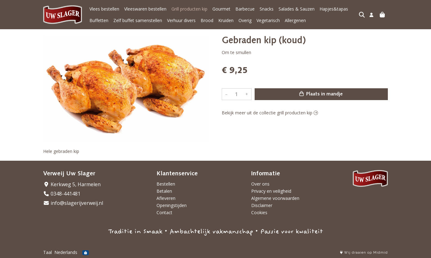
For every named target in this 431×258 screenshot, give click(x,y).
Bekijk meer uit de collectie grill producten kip (270, 113)
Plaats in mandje (321, 94)
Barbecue (245, 9)
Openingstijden (172, 205)
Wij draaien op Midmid (364, 253)
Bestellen (166, 184)
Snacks (267, 9)
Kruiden (226, 20)
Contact (164, 212)
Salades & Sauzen (297, 9)
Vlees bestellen (104, 9)
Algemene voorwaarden (275, 198)
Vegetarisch (268, 20)
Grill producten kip (189, 9)
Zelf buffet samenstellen (137, 20)
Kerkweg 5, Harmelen (72, 184)
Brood (207, 20)
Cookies (259, 212)
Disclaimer (261, 205)
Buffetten (98, 20)
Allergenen (295, 20)
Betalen (164, 191)
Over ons (260, 184)
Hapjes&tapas (334, 9)
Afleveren (166, 198)
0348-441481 (61, 193)
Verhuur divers (181, 20)
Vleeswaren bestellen (145, 9)
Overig (245, 20)
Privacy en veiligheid (271, 191)
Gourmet (221, 9)
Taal (47, 252)
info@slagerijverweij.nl (73, 203)
